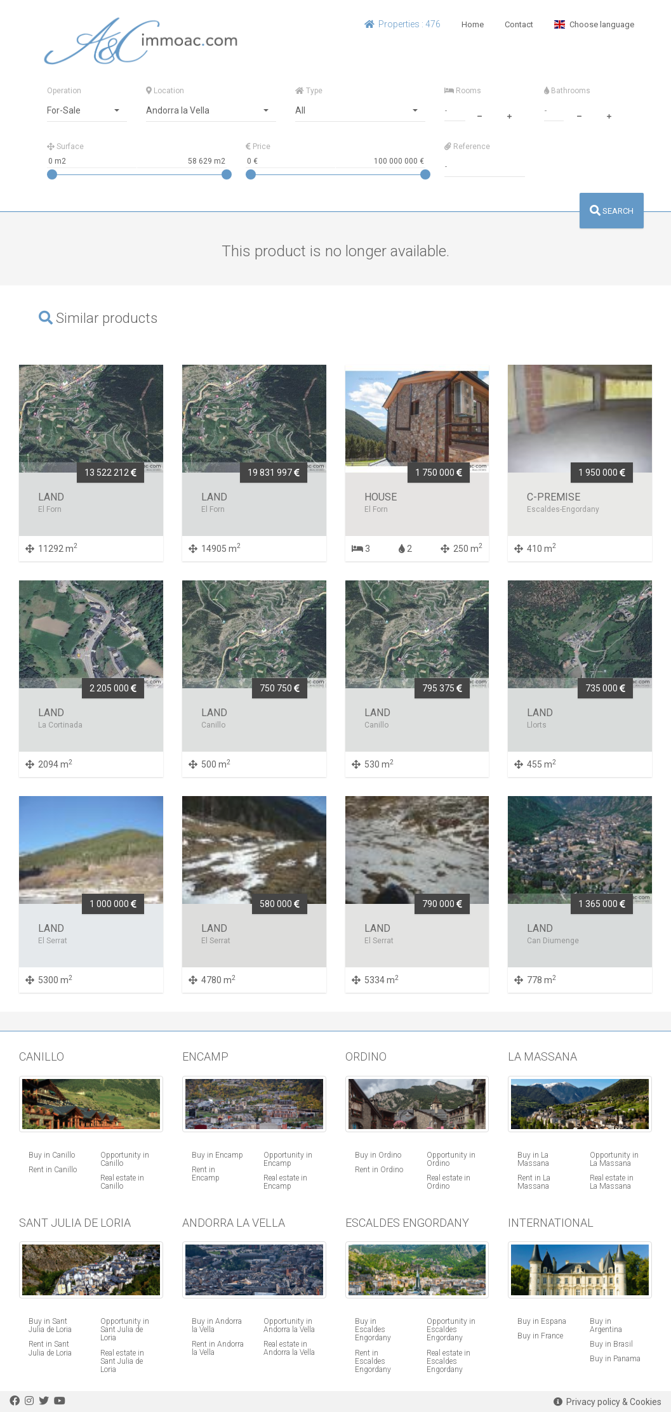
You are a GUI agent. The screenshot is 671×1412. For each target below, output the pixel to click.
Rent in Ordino (379, 1169)
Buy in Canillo (52, 1155)
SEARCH (612, 211)
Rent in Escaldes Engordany (373, 1361)
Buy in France (540, 1335)
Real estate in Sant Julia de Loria (122, 1361)
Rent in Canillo (53, 1169)
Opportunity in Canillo (124, 1159)
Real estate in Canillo (122, 1182)
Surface (65, 146)
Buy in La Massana (533, 1159)
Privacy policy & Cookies (607, 1402)
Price (258, 146)
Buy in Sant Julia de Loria (50, 1325)
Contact (519, 24)
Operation (64, 90)
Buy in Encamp (217, 1155)
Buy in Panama (615, 1358)
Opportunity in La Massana (614, 1159)
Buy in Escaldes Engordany (373, 1329)
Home (473, 24)
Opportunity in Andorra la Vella (289, 1325)
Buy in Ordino (378, 1155)
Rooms (462, 90)
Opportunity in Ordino (451, 1159)
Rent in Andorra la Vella (218, 1348)
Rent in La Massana (533, 1182)
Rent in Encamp (206, 1173)
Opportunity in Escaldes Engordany (451, 1329)
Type (308, 90)
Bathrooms (567, 90)
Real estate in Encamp (285, 1182)
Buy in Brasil (611, 1344)
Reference (467, 146)
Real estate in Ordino (448, 1182)
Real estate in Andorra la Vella (289, 1348)
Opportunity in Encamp (287, 1159)
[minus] (480, 115)
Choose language (594, 24)
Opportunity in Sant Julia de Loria (124, 1329)
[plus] (510, 115)
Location (165, 90)
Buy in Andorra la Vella (217, 1325)
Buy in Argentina (606, 1325)
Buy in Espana (541, 1321)
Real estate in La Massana (612, 1182)
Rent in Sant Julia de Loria (50, 1348)
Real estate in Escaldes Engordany (448, 1361)
